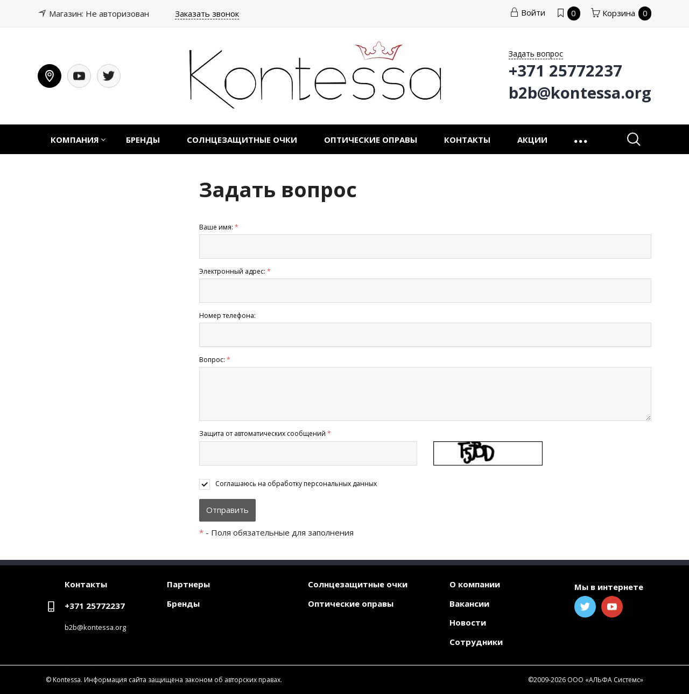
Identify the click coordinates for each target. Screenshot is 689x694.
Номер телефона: (227, 315)
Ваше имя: (218, 227)
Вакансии (469, 603)
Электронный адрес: (235, 271)
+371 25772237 (95, 605)
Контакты (467, 139)
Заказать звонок (207, 13)
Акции (532, 139)
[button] (581, 139)
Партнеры (188, 584)
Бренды (143, 139)
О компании (474, 584)
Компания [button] (75, 139)
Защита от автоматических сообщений (265, 433)
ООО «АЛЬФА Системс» (605, 679)
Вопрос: (214, 359)
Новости (467, 622)
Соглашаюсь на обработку (296, 483)
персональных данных (340, 483)
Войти (527, 12)
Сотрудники (476, 641)
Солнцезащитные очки (242, 139)
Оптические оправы (370, 139)
